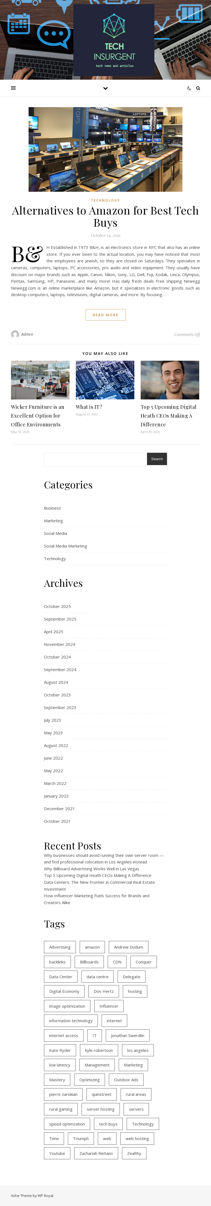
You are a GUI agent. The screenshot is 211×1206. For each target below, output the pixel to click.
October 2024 (57, 657)
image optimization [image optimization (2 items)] (67, 1006)
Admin (27, 334)
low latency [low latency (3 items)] (59, 1065)
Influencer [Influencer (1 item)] (108, 1006)
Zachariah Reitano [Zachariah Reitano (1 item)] (96, 1153)
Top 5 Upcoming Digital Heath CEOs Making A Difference (169, 416)
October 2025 (57, 606)
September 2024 (60, 669)
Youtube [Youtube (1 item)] (57, 1153)
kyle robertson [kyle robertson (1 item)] (99, 1050)
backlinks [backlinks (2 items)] (57, 962)
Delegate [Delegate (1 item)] (131, 976)
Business (52, 508)
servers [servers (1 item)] (136, 1109)
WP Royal (45, 1195)
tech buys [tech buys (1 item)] (108, 1124)
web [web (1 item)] (107, 1138)
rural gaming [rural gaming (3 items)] (61, 1109)
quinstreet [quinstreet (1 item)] (102, 1094)
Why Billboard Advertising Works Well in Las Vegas (91, 868)
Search (157, 459)
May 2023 (53, 732)
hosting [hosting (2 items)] (135, 991)
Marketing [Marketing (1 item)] (133, 1065)
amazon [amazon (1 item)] (92, 947)
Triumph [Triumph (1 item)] (81, 1138)
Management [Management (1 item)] (97, 1065)
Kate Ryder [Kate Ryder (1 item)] (60, 1050)
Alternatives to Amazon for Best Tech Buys (105, 216)
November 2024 (59, 644)
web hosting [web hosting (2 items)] (137, 1138)
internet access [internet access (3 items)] (63, 1035)
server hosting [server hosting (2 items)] (101, 1109)
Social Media (55, 533)
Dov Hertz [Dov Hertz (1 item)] (104, 991)
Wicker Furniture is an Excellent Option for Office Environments (37, 416)
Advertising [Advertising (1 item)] (60, 947)
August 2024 (56, 682)
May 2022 (53, 770)
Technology (105, 200)
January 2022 (56, 796)
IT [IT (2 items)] (95, 1035)
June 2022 (53, 758)
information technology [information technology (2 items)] (71, 1020)
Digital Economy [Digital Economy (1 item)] (64, 991)
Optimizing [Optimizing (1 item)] (89, 1079)
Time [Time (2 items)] (54, 1138)
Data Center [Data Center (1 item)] (60, 976)
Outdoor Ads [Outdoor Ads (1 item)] (126, 1079)
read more (105, 314)
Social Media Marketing (65, 546)
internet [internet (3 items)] (114, 1020)
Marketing (53, 520)
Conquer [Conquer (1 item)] (144, 962)
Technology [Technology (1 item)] (143, 1124)
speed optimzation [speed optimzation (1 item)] (67, 1124)
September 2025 (60, 619)
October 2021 (57, 821)
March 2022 (55, 783)
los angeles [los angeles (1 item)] (138, 1050)
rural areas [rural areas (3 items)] (136, 1094)
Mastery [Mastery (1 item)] (57, 1079)
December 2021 (59, 808)
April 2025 (53, 631)
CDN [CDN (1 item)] (117, 962)
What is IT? (89, 407)
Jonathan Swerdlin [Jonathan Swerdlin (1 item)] (127, 1035)
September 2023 (60, 707)
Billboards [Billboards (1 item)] (89, 962)
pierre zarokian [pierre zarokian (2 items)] (63, 1094)
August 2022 (56, 745)
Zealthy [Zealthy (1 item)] (134, 1153)
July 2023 (52, 720)
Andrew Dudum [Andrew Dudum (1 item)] (128, 947)
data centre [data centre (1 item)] (98, 976)
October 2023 (57, 695)
